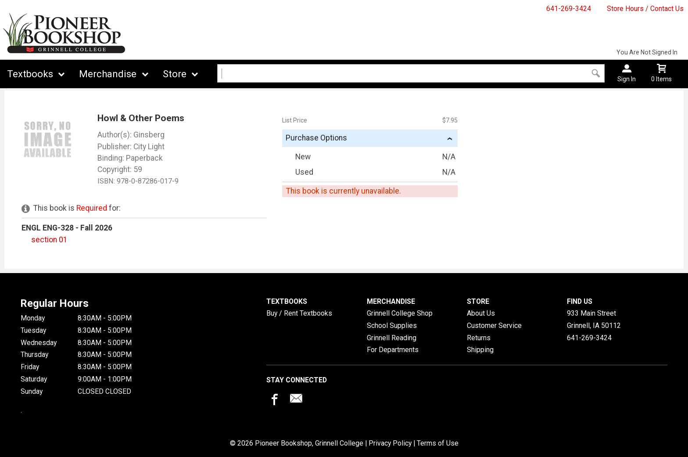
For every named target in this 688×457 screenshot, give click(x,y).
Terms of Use (438, 443)
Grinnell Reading (391, 338)
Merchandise (107, 73)
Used (298, 172)
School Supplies (392, 325)
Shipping (480, 349)
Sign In (626, 79)
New (297, 156)
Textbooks (30, 73)
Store (174, 73)
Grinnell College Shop (400, 313)
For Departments (393, 349)
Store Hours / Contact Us (645, 8)
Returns (479, 338)
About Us (481, 313)
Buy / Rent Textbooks (299, 313)
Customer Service (494, 325)
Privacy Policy (390, 443)
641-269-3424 (568, 8)
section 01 (49, 239)
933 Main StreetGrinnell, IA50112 (594, 319)
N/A (448, 156)
